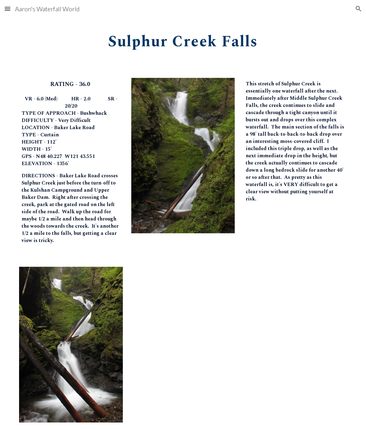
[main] (183, 39)
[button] (7, 8)
